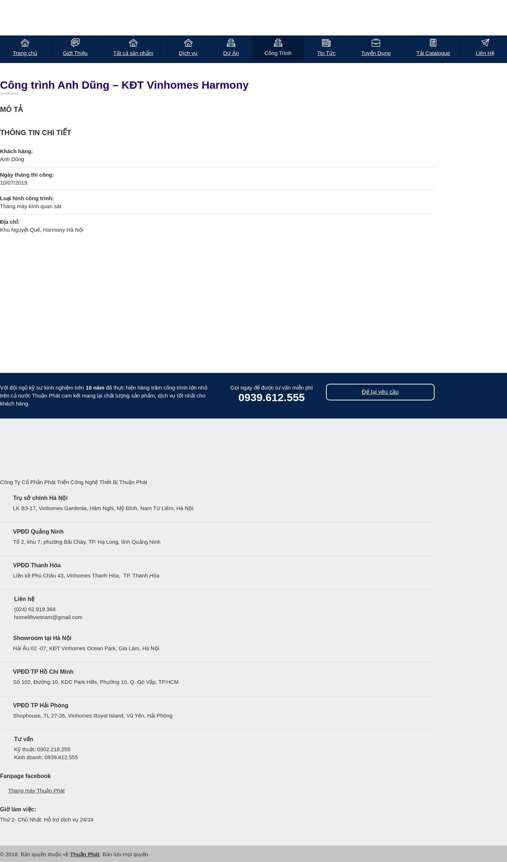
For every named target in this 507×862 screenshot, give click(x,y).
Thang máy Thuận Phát (36, 790)
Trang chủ (25, 53)
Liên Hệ (485, 53)
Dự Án (231, 53)
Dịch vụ (188, 53)
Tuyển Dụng (375, 53)
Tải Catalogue (433, 53)
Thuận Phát (84, 854)
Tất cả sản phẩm (133, 53)
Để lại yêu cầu (380, 392)
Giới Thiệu (75, 53)
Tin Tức (326, 53)
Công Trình (278, 53)
